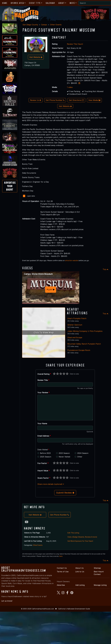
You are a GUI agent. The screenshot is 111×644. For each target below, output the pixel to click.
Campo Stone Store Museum (38, 274)
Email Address (44, 436)
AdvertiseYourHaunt (10, 186)
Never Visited (64, 457)
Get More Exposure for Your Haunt (80, 541)
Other (79, 457)
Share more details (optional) (50, 484)
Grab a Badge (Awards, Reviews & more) (82, 537)
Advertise (61, 585)
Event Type (35, 3)
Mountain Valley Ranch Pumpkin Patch (84, 344)
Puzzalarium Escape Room (78, 350)
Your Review (43, 392)
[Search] (94, 3)
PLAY (51, 289)
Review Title (43, 380)
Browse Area (17, 3)
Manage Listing (100, 585)
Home (4, 3)
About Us (79, 568)
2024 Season (82, 453)
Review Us (35, 100)
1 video (70, 87)
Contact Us (62, 568)
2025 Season (45, 457)
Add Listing (80, 585)
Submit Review (65, 492)
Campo (44, 25)
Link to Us (79, 571)
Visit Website (35, 57)
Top (105, 269)
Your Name (42, 423)
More (72, 3)
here (60, 556)
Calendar (50, 3)
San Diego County (30, 25)
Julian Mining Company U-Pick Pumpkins (84, 331)
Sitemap (97, 568)
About (61, 3)
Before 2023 (45, 453)
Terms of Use (62, 571)
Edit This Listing (73, 533)
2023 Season (64, 453)
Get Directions (76, 100)
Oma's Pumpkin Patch (76, 318)
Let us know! (6, 601)
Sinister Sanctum (74, 325)
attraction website (71, 260)
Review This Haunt (75, 44)
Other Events (55, 25)
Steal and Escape (74, 337)
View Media (94, 100)
